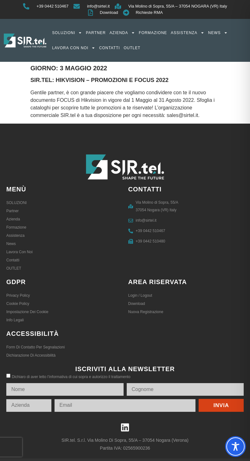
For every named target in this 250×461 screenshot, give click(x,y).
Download (136, 303)
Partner (96, 33)
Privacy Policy (18, 295)
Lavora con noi (73, 48)
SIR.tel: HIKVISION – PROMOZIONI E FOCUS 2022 (100, 80)
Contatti (109, 48)
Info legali (15, 320)
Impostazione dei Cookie (27, 312)
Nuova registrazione (145, 312)
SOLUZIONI (67, 33)
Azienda (122, 33)
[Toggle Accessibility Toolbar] (235, 446)
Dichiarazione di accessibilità (30, 355)
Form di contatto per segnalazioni (35, 347)
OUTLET (132, 48)
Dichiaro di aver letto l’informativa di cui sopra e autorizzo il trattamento (71, 377)
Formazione (153, 33)
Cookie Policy (17, 303)
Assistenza (187, 33)
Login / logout (140, 295)
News (218, 33)
